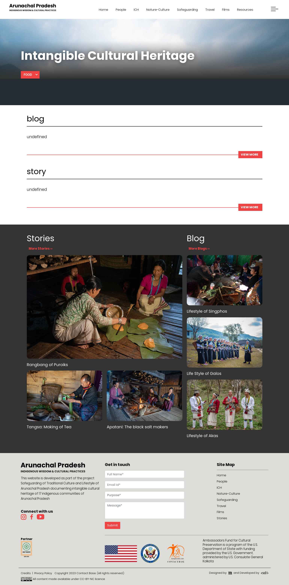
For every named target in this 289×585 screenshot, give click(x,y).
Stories (222, 517)
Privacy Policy (44, 573)
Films (224, 9)
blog (35, 119)
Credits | (27, 573)
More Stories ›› (41, 248)
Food (28, 74)
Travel (208, 9)
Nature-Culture (156, 9)
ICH (134, 9)
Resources (244, 9)
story (36, 172)
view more (250, 154)
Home (102, 9)
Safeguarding (186, 9)
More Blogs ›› (199, 248)
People (119, 9)
